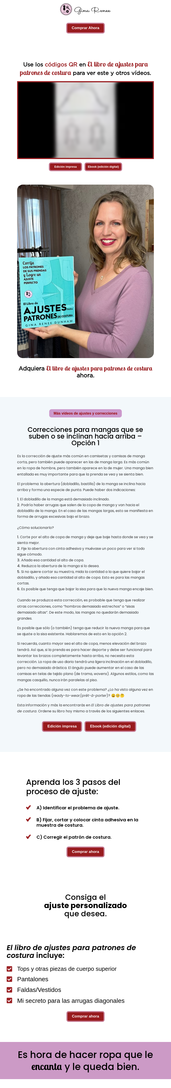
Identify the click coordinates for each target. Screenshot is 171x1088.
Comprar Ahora (85, 28)
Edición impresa (65, 166)
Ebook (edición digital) (103, 166)
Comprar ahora (85, 852)
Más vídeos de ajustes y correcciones (85, 413)
